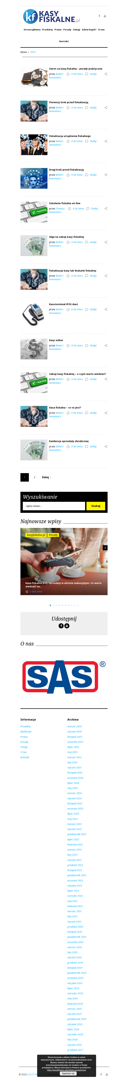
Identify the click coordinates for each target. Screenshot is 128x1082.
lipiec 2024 (73, 783)
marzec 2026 (74, 726)
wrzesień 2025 (75, 741)
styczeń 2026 (74, 731)
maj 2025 (72, 752)
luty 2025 (72, 762)
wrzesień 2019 (75, 978)
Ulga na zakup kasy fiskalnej (66, 236)
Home (23, 52)
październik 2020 (76, 936)
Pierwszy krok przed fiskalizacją (68, 102)
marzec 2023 (74, 824)
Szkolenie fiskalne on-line (64, 203)
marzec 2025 (74, 757)
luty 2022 (72, 854)
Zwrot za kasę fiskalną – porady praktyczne (75, 68)
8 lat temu (77, 74)
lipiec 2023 (73, 813)
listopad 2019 (74, 967)
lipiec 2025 (73, 747)
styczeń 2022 (74, 860)
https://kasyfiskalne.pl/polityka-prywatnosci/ (66, 1070)
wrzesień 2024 (75, 777)
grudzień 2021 (75, 865)
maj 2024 (72, 788)
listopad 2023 (74, 803)
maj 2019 (72, 998)
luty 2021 (72, 916)
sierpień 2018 (74, 1024)
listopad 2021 (74, 870)
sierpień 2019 (74, 983)
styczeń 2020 (74, 957)
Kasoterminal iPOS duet (63, 304)
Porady (67, 29)
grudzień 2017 (75, 1049)
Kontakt (64, 41)
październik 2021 (76, 875)
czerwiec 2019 (75, 993)
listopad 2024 (74, 772)
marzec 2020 (74, 947)
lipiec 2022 (73, 839)
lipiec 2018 (73, 1029)
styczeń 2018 (74, 1044)
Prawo (58, 29)
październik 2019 (76, 972)
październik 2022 (76, 834)
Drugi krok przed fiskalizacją (66, 169)
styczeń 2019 (74, 1013)
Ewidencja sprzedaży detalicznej (68, 441)
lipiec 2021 (73, 890)
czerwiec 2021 (75, 895)
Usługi (76, 29)
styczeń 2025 (74, 767)
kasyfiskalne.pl (36, 535)
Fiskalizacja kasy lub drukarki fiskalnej (72, 270)
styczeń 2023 (74, 829)
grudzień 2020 (75, 926)
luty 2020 (72, 952)
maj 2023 (72, 818)
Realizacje (25, 731)
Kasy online (56, 340)
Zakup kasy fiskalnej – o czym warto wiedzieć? (77, 374)
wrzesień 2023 (75, 808)
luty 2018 (72, 1039)
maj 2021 (72, 901)
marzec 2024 (74, 793)
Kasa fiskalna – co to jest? (65, 407)
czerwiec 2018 (75, 1034)
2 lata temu (36, 591)
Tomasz (60, 208)
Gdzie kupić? (89, 29)
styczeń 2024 (74, 798)
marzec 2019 (74, 1008)
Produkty (47, 29)
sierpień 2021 (74, 885)
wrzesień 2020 (75, 942)
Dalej (47, 477)
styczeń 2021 (74, 921)
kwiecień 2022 (75, 844)
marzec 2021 (74, 911)
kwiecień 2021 (75, 906)
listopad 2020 (74, 931)
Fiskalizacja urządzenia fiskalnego (70, 136)
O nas (101, 29)
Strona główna (32, 29)
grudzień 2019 (75, 962)
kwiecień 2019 (75, 1003)
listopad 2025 (74, 736)
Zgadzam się (68, 1073)
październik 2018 (76, 1019)
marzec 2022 (74, 849)
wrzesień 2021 (75, 880)
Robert (59, 74)
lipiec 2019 (73, 988)
